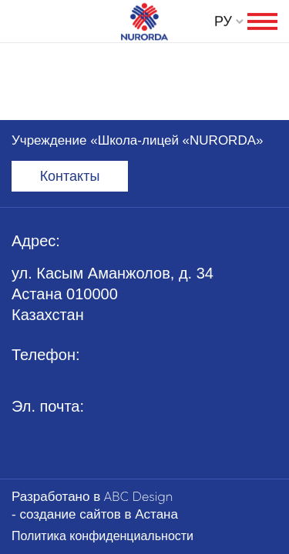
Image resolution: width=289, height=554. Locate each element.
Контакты (70, 176)
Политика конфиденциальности (102, 535)
